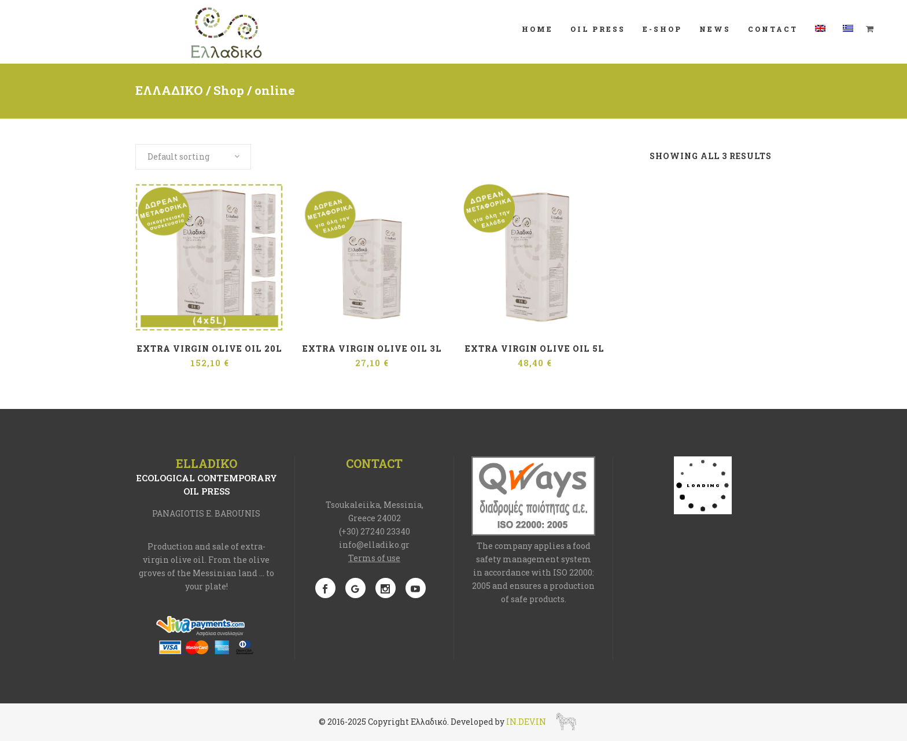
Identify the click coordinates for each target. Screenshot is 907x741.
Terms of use (374, 557)
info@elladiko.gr (374, 544)
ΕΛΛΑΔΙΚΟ (169, 90)
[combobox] (193, 156)
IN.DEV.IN (526, 721)
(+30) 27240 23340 (374, 531)
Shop (228, 90)
